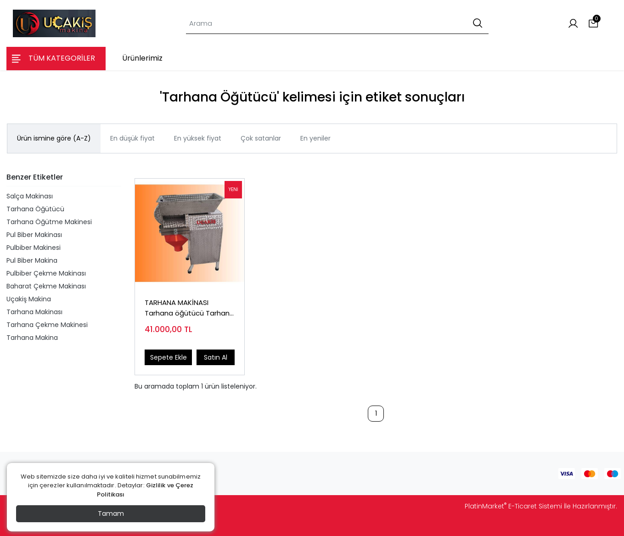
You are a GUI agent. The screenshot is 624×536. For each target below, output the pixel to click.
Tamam (111, 513)
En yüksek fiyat (197, 138)
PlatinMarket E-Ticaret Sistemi (513, 506)
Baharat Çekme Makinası (46, 286)
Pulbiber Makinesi (33, 247)
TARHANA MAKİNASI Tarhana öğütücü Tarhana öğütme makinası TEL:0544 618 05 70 (189, 308)
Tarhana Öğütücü (35, 209)
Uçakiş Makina (28, 299)
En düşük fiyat (132, 138)
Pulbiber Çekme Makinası (46, 273)
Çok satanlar (261, 138)
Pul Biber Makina (31, 260)
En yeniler (315, 138)
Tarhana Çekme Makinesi (47, 324)
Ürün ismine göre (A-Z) (54, 138)
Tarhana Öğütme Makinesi (49, 221)
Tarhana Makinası (34, 311)
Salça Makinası (29, 196)
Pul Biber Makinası (34, 234)
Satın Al (215, 357)
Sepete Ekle (168, 357)
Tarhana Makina (32, 337)
